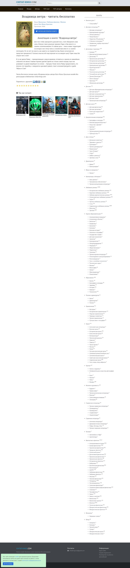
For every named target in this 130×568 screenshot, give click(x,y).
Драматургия (89, 161)
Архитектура (93, 437)
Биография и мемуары (96, 283)
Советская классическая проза (98, 358)
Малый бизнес (93, 37)
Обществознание (94, 248)
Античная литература (95, 421)
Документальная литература (94, 117)
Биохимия (92, 226)
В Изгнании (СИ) (20, 115)
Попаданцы (92, 481)
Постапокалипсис (94, 483)
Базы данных (93, 179)
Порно (91, 199)
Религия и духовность (92, 385)
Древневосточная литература (98, 424)
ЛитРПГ (91, 470)
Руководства (93, 410)
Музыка (91, 377)
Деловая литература (92, 27)
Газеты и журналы (94, 369)
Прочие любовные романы (97, 201)
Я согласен (9, 564)
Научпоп (91, 129)
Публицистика (93, 133)
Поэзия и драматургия (92, 295)
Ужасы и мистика (94, 496)
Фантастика (42, 22)
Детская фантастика (95, 107)
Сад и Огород (93, 151)
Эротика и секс (93, 158)
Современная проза (95, 360)
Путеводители (93, 408)
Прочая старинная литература (98, 428)
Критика (91, 127)
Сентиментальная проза (96, 355)
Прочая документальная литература (100, 131)
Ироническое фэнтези (96, 459)
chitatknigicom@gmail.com (76, 550)
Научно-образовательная (93, 214)
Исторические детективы (96, 61)
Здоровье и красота (95, 142)
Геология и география (95, 232)
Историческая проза (95, 331)
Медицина (92, 246)
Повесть (91, 342)
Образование (90, 278)
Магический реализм (95, 338)
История (91, 287)
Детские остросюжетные (96, 94)
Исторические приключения (97, 311)
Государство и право (95, 234)
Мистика (91, 476)
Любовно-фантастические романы (99, 195)
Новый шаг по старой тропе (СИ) (48, 115)
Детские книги (90, 104)
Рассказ (91, 347)
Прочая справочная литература (98, 406)
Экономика (92, 45)
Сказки (91, 114)
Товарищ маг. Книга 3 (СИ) (74, 116)
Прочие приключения (95, 318)
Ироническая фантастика (96, 457)
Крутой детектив (94, 67)
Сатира (91, 529)
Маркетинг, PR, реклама (96, 39)
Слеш (91, 204)
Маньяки (92, 70)
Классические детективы (96, 63)
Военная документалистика (97, 122)
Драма (91, 164)
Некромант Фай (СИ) (35, 117)
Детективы (92, 56)
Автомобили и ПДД (95, 435)
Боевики (91, 52)
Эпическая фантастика (96, 505)
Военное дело (90, 20)
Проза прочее (93, 344)
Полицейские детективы (96, 74)
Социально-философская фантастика (100, 487)
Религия (91, 395)
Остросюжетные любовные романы (100, 197)
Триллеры (92, 81)
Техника (88, 432)
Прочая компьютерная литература (99, 184)
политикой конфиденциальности (31, 560)
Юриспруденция (94, 272)
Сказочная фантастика (95, 485)
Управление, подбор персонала (98, 43)
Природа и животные (95, 316)
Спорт (91, 153)
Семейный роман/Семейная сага (99, 353)
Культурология (93, 241)
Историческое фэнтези (96, 461)
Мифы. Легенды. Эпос (95, 426)
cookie (17, 556)
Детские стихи (93, 98)
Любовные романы (91, 187)
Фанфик (91, 382)
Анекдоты (92, 523)
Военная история (94, 230)
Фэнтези (63, 22)
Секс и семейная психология (98, 261)
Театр (91, 380)
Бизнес (91, 281)
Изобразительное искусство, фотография (101, 371)
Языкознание (93, 274)
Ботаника (92, 228)
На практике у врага (61, 115)
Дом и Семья (89, 137)
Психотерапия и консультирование (99, 256)
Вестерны (92, 309)
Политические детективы (96, 72)
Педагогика (92, 250)
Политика (92, 252)
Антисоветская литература (97, 327)
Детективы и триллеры (92, 49)
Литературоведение (95, 243)
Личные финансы (94, 34)
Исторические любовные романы (99, 190)
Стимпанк (92, 490)
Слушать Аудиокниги (105, 553)
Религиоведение (94, 259)
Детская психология (95, 237)
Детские (88, 86)
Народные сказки (94, 516)
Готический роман (94, 452)
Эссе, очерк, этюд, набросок (97, 362)
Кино (90, 375)
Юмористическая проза (96, 531)
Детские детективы (95, 109)
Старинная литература (92, 418)
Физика (91, 265)
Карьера (91, 290)
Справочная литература (93, 403)
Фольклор (89, 513)
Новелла (92, 340)
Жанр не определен (92, 170)
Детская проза (93, 92)
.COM (26, 2)
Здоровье (92, 285)
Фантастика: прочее (95, 501)
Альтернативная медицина (97, 217)
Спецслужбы (93, 23)
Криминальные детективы (97, 65)
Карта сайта (102, 550)
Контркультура (93, 336)
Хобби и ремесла (94, 155)
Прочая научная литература (97, 254)
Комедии (92, 525)
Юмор (87, 519)
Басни (91, 298)
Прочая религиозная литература (99, 393)
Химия (91, 270)
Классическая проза (95, 333)
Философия (92, 268)
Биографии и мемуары (96, 120)
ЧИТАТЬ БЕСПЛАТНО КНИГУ (47, 31)
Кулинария (92, 144)
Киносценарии (93, 166)
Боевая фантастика (94, 446)
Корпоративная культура (96, 32)
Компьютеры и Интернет (93, 176)
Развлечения (93, 149)
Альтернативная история (96, 443)
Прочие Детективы (95, 76)
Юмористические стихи (96, 534)
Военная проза (93, 329)
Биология (92, 221)
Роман (91, 349)
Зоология (92, 239)
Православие (93, 391)
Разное (91, 173)
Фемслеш (92, 208)
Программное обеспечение (97, 182)
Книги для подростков (96, 111)
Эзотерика (92, 399)
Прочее (88, 366)
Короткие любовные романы (97, 193)
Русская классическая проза (97, 351)
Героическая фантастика (96, 448)
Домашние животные (95, 140)
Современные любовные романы (99, 206)
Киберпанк (92, 463)
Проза (87, 324)
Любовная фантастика (95, 472)
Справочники (93, 413)
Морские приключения (96, 314)
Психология (93, 292)
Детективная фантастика (96, 454)
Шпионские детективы (96, 83)
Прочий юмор (93, 527)
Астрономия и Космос (95, 219)
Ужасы (91, 494)
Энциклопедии (93, 415)
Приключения (90, 306)
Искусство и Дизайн (95, 125)
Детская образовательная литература (100, 89)
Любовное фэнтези (53, 22)
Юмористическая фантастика (97, 507)
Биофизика (92, 224)
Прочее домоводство (95, 147)
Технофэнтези (93, 492)
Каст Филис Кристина (45, 24)
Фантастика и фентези (92, 440)
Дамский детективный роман (98, 54)
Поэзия (91, 303)
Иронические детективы (96, 59)
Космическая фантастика (96, 465)
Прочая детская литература (97, 100)
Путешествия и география (97, 320)
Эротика (91, 210)
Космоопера (93, 468)
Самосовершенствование (96, 397)
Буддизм (92, 388)
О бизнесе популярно (95, 41)
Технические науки (95, 263)
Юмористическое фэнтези (97, 509)
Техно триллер (93, 78)
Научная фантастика (95, 479)
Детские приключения (96, 96)
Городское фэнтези (95, 450)
